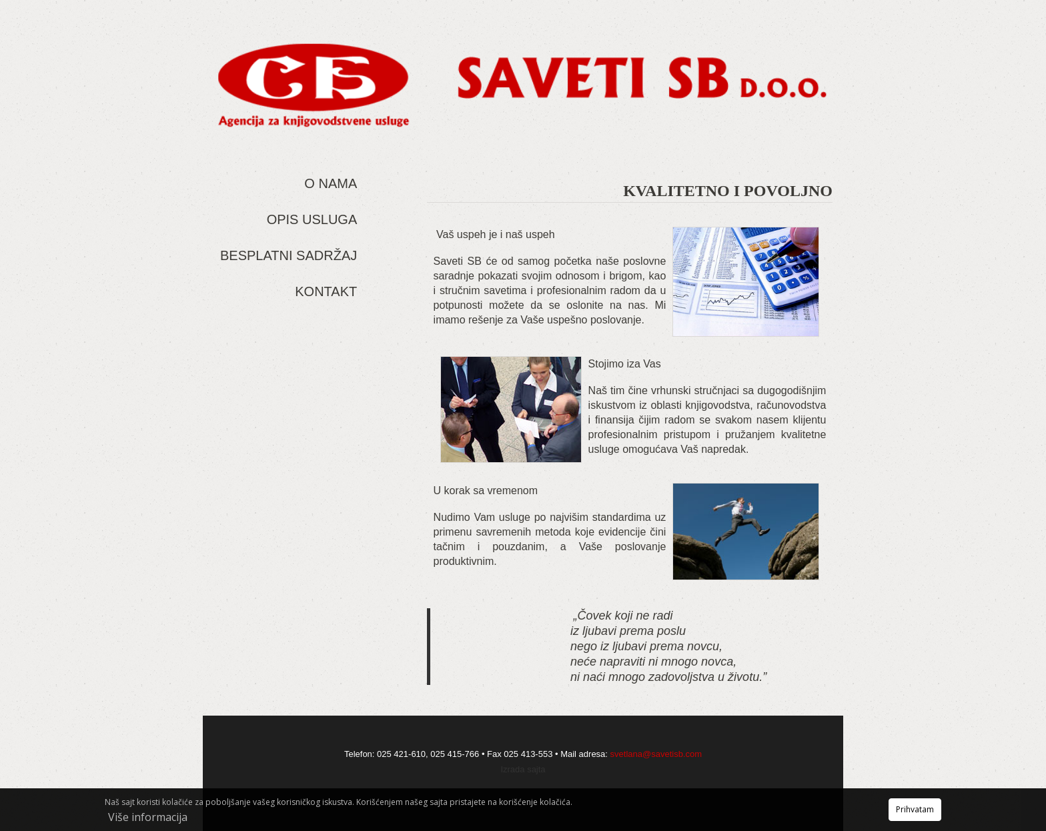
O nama (330, 183)
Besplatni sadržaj (288, 255)
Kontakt (326, 291)
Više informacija (147, 817)
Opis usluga (312, 219)
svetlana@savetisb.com (656, 754)
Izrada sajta (522, 769)
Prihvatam (915, 809)
